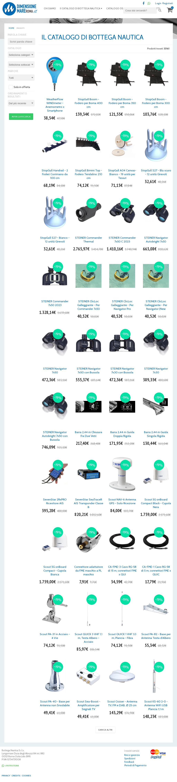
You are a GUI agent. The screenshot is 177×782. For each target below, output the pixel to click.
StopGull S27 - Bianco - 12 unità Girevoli (54, 240)
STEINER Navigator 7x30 (156, 371)
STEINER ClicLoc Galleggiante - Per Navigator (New (156, 305)
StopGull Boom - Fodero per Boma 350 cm (122, 103)
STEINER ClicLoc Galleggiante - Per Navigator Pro (122, 305)
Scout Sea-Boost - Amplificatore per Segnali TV (88, 705)
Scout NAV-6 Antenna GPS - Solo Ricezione (122, 501)
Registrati (167, 3)
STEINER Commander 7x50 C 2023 (122, 240)
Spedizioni (129, 758)
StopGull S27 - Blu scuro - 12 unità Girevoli (156, 174)
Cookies (28, 775)
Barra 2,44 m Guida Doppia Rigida (122, 434)
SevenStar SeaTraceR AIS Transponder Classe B (88, 503)
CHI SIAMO (50, 9)
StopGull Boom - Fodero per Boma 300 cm (156, 103)
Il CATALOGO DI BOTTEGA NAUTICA (83, 9)
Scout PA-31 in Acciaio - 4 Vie (55, 636)
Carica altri (105, 730)
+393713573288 (12, 765)
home (11, 28)
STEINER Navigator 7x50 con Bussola (88, 371)
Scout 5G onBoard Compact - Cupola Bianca (55, 571)
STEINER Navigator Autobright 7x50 (156, 240)
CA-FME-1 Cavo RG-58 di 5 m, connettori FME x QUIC (156, 571)
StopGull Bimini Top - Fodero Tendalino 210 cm (88, 174)
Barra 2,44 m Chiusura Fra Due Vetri (88, 434)
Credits (17, 775)
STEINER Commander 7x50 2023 (54, 303)
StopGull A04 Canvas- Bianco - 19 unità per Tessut (122, 174)
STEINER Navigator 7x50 (55, 371)
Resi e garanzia (132, 755)
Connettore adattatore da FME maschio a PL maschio (88, 571)
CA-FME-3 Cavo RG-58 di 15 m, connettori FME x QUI (122, 571)
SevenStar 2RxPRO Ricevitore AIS (55, 501)
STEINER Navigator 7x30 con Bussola (122, 371)
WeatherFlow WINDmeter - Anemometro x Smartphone (55, 105)
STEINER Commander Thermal (88, 240)
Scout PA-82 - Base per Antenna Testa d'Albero (156, 638)
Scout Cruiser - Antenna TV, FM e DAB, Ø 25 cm (122, 705)
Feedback (129, 762)
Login (156, 3)
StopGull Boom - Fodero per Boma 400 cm (88, 103)
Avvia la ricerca (21, 117)
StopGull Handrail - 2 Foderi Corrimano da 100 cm (55, 174)
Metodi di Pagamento (135, 765)
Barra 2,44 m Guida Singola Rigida (156, 434)
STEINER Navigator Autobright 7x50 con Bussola (55, 436)
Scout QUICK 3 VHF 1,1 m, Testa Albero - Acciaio (88, 638)
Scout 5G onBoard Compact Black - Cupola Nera (156, 503)
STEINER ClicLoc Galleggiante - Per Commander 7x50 (88, 305)
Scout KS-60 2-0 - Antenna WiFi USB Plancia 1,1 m (156, 705)
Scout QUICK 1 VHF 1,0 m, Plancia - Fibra (122, 636)
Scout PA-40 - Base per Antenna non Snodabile (54, 705)
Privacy (6, 775)
